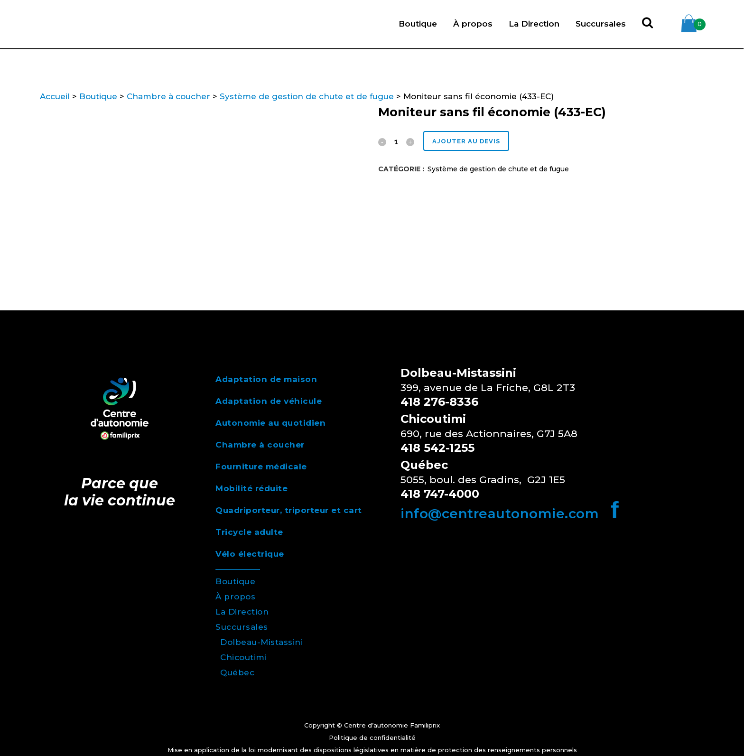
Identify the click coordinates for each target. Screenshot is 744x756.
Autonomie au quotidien (270, 423)
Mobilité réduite (251, 488)
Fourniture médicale (261, 466)
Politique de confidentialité (372, 737)
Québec (237, 672)
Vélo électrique (249, 554)
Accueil (55, 96)
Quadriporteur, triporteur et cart (288, 510)
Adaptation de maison (266, 379)
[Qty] (396, 142)
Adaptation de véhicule (268, 401)
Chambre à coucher (168, 96)
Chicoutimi (243, 657)
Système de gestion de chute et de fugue (307, 96)
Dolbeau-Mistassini (261, 642)
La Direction (242, 611)
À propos (235, 596)
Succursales (241, 627)
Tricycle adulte (249, 532)
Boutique (98, 96)
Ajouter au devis (469, 141)
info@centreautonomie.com (499, 513)
